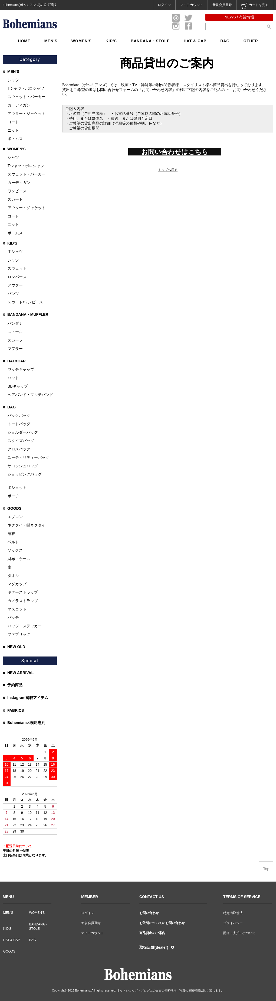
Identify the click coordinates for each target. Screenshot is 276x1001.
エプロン (15, 517)
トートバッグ (19, 424)
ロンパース (17, 277)
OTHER (251, 41)
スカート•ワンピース (25, 302)
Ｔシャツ (15, 251)
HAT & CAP (195, 41)
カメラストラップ (23, 601)
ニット (13, 130)
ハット (13, 378)
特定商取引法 (233, 913)
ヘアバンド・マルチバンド (30, 394)
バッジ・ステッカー (25, 626)
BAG (224, 41)
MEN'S (51, 41)
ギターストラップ (23, 592)
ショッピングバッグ (25, 474)
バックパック (19, 415)
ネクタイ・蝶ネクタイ (26, 525)
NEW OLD (16, 647)
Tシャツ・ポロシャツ (26, 88)
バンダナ (15, 323)
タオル (13, 575)
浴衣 (11, 533)
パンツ (13, 293)
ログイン (164, 5)
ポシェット (17, 487)
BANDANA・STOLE (150, 41)
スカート (15, 199)
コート (13, 122)
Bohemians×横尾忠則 (26, 722)
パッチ (13, 617)
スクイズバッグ (21, 440)
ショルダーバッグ (23, 432)
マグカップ (17, 584)
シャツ (13, 80)
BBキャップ (18, 386)
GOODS (14, 508)
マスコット (17, 609)
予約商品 (14, 685)
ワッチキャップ (21, 369)
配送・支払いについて (239, 933)
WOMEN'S (81, 41)
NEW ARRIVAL (20, 673)
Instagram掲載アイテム (27, 698)
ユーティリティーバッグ (28, 457)
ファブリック (19, 634)
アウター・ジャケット (26, 113)
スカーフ (15, 340)
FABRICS (15, 710)
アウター (15, 285)
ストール (15, 332)
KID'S (111, 41)
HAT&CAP (16, 361)
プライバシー (233, 923)
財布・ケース (19, 559)
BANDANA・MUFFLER (27, 314)
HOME (24, 41)
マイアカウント (191, 5)
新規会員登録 (222, 5)
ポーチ (13, 496)
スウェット (17, 268)
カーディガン (19, 105)
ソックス (15, 550)
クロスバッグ (19, 449)
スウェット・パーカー (26, 97)
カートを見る (254, 6)
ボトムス (15, 138)
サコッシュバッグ (23, 466)
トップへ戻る (168, 170)
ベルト (13, 542)
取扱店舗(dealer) (153, 947)
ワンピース (17, 191)
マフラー (15, 348)
